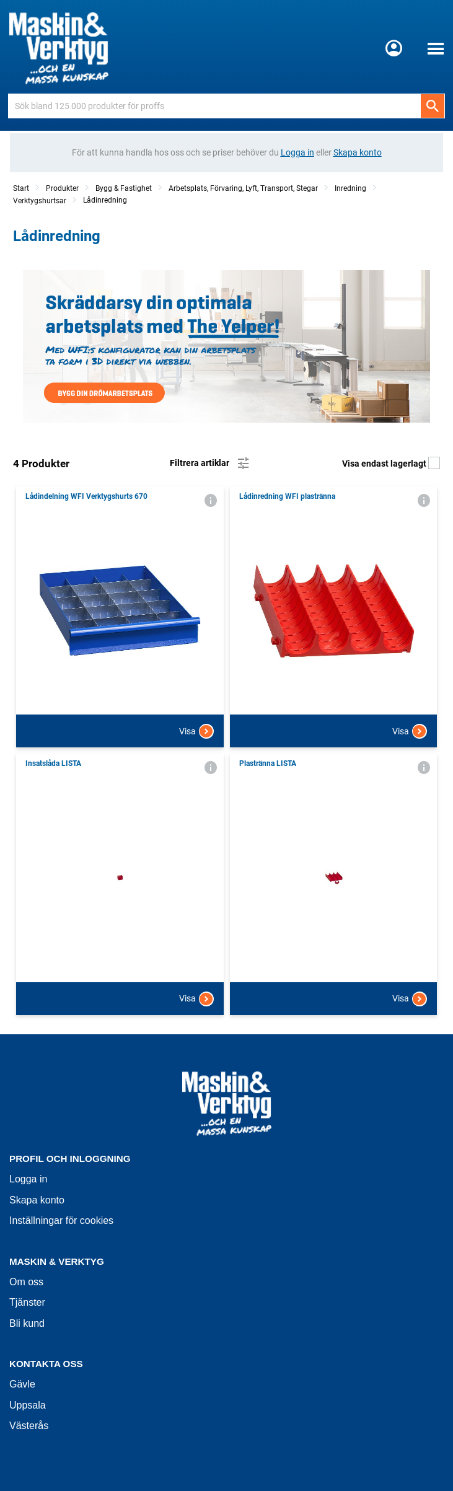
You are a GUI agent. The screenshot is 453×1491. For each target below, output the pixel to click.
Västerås (28, 1425)
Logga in (28, 1179)
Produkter (62, 188)
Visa (196, 731)
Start (21, 188)
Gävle (22, 1384)
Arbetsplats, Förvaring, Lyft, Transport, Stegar (243, 188)
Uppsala (27, 1405)
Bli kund (27, 1323)
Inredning (350, 188)
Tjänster (27, 1302)
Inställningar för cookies (61, 1220)
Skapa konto (36, 1200)
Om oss (26, 1282)
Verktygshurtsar (39, 200)
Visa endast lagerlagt (391, 463)
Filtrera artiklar (210, 463)
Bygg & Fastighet (123, 188)
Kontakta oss (46, 1363)
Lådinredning (105, 200)
